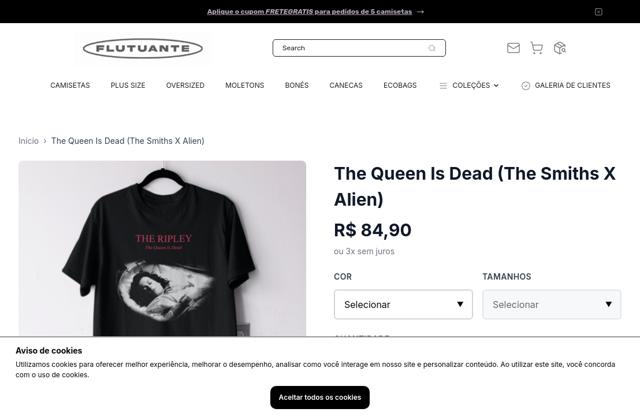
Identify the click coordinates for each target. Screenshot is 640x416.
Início (28, 141)
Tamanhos (506, 276)
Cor (343, 276)
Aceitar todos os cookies (320, 397)
